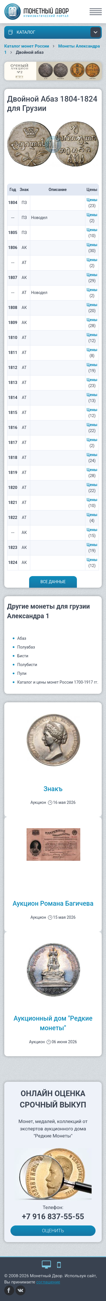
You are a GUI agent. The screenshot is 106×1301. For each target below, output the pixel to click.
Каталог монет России (26, 46)
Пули (22, 673)
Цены (92, 199)
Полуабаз (26, 647)
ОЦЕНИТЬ (53, 1230)
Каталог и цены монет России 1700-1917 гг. (57, 682)
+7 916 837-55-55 (53, 1216)
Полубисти (27, 664)
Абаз (21, 638)
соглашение (48, 1282)
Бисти (22, 656)
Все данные (53, 581)
